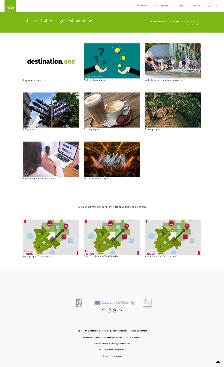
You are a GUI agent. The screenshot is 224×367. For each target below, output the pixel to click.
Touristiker (174, 22)
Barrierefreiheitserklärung (125, 331)
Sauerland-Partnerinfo (157, 22)
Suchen (212, 6)
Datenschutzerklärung (100, 331)
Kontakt (143, 331)
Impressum (82, 331)
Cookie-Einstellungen (112, 356)
